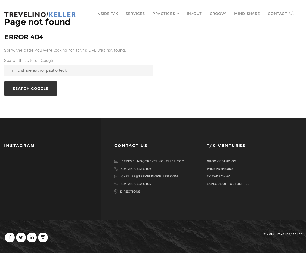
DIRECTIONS (130, 218)
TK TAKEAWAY (218, 202)
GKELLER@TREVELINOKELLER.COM (149, 202)
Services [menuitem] (131, 13)
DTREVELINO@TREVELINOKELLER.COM (153, 187)
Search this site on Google (29, 86)
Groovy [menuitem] (214, 13)
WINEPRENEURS (220, 195)
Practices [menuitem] (160, 13)
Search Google (30, 114)
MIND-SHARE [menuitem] (243, 13)
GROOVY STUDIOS (221, 187)
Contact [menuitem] (273, 13)
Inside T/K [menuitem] (103, 13)
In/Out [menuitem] (190, 13)
